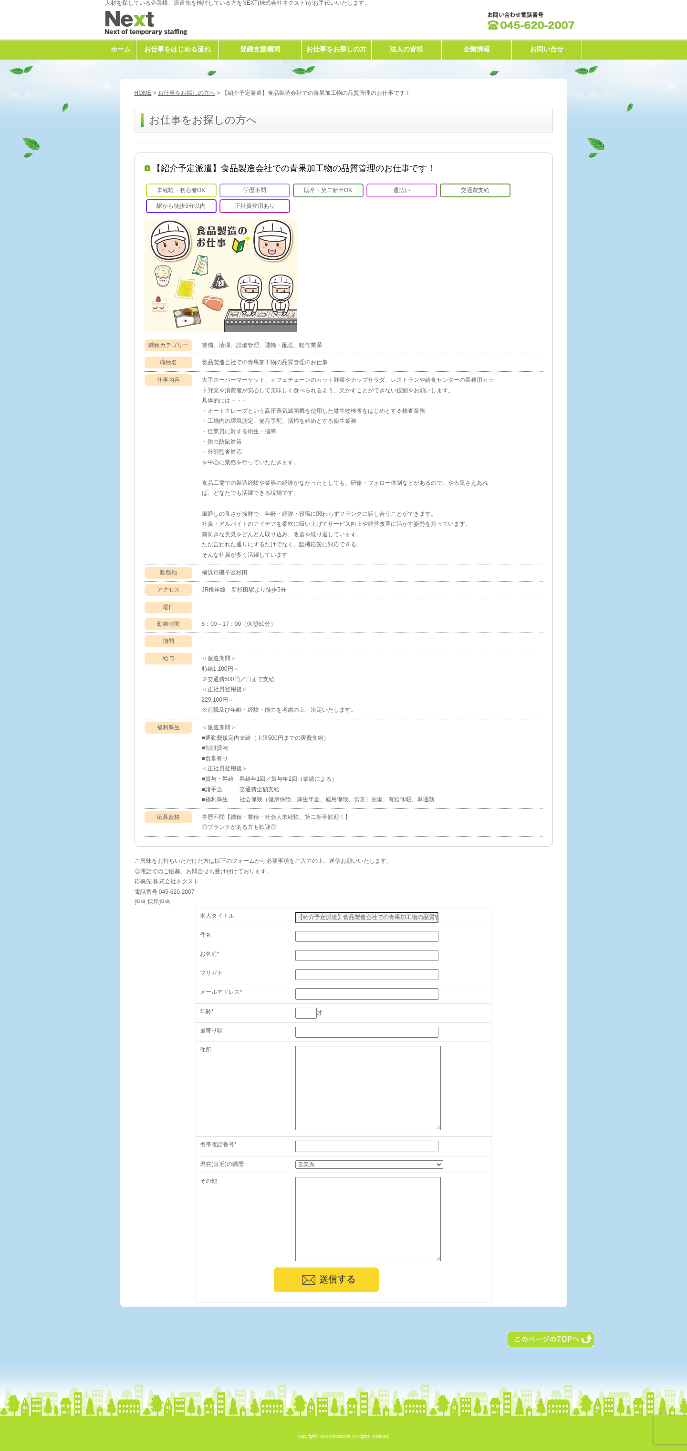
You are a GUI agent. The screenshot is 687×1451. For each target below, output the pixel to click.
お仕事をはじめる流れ (177, 49)
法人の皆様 (406, 49)
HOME (143, 93)
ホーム (121, 49)
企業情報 (476, 49)
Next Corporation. (336, 1436)
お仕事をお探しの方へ (186, 93)
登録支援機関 (260, 49)
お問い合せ (546, 49)
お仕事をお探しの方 (336, 49)
